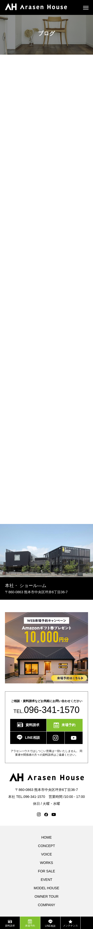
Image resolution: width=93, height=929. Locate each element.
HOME (46, 837)
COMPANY (46, 905)
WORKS (46, 862)
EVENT (46, 879)
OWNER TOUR (46, 896)
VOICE (46, 854)
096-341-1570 (52, 710)
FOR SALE (46, 871)
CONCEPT (46, 846)
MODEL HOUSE (46, 888)
